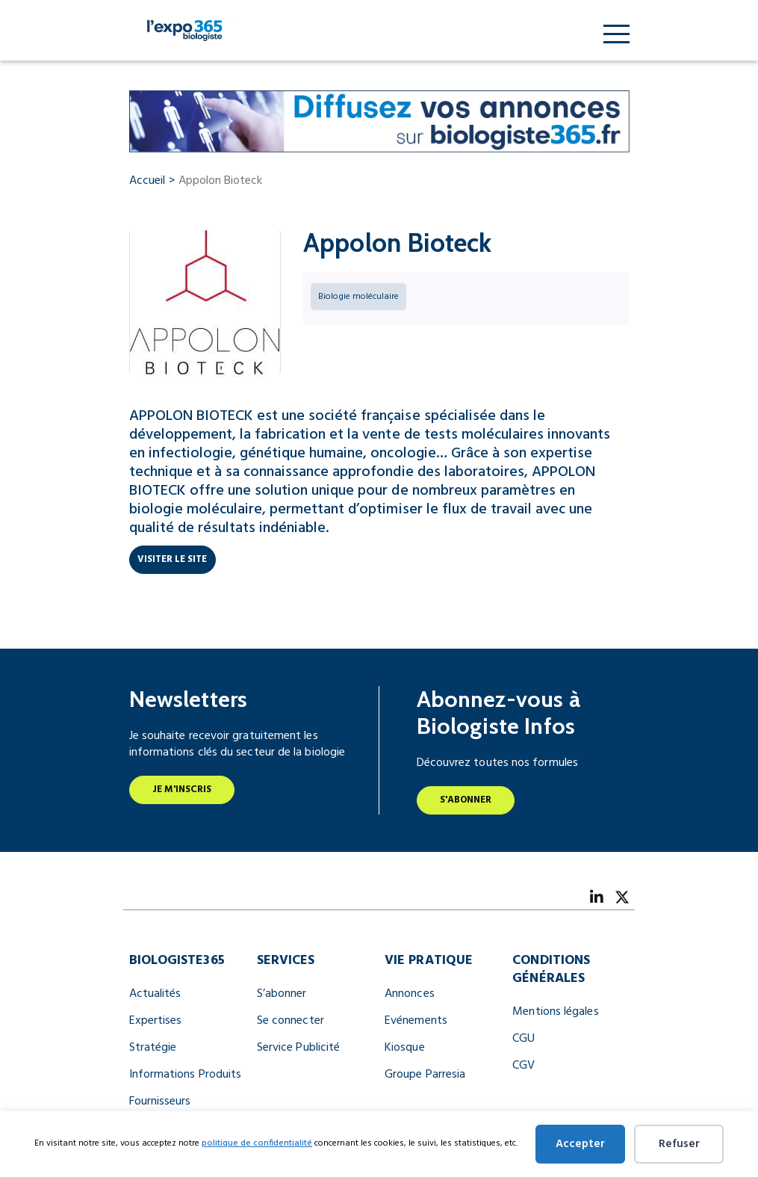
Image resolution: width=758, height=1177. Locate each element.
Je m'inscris (182, 789)
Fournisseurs (160, 1101)
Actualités (155, 994)
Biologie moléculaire (358, 296)
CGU (523, 1038)
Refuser (679, 1144)
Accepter (580, 1144)
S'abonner (466, 800)
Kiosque (405, 1047)
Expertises (155, 1021)
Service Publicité (298, 1047)
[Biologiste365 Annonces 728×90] (379, 121)
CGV (523, 1065)
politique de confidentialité (257, 1143)
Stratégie (153, 1047)
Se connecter (290, 1021)
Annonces (410, 994)
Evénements (416, 1021)
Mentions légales (555, 1012)
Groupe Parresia (425, 1074)
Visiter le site (172, 559)
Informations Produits (185, 1074)
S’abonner (282, 994)
